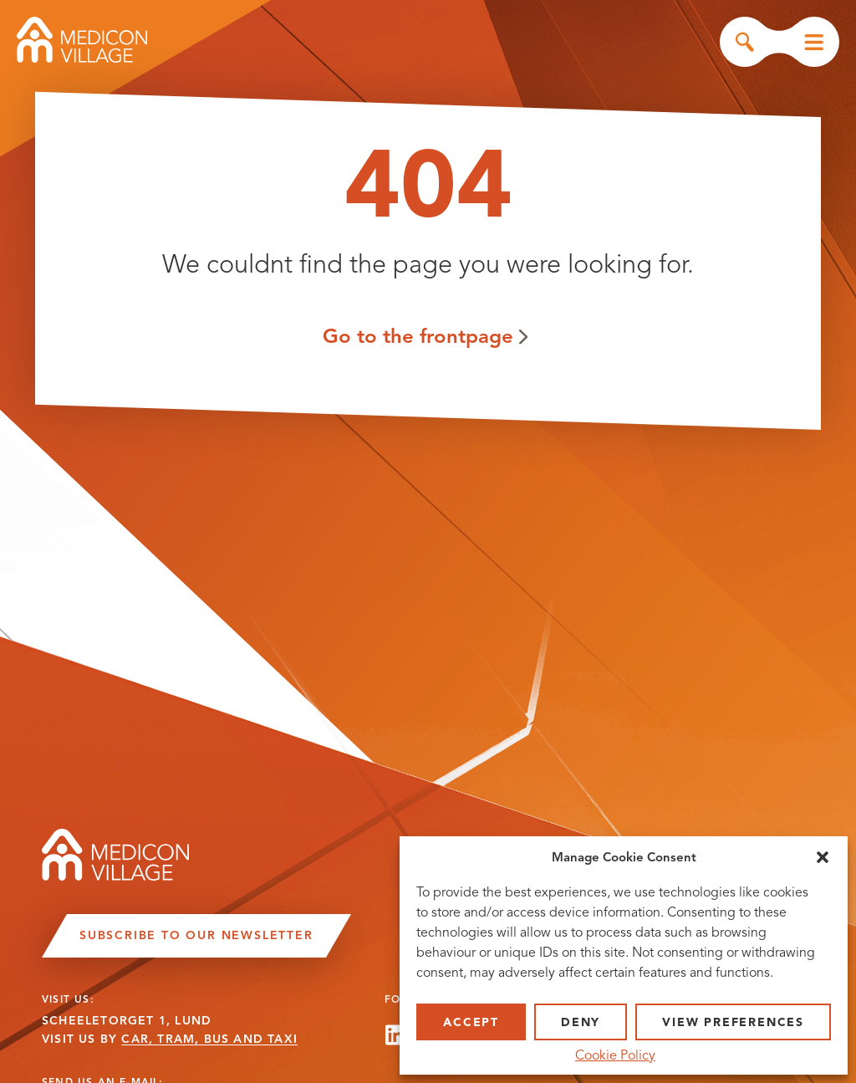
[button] (822, 857)
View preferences (733, 1022)
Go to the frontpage (418, 336)
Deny (580, 1022)
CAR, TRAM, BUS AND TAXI (209, 1039)
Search (745, 42)
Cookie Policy (615, 1055)
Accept (471, 1022)
